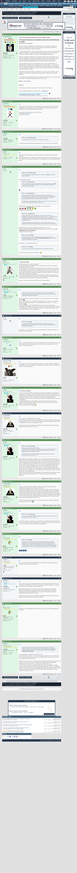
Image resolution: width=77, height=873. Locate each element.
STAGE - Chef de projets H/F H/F (18, 705)
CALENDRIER (49, 681)
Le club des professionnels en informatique (19, 12)
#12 (59, 413)
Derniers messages (5, 9)
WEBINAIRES (21, 5)
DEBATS (39, 681)
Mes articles (26, 94)
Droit (54, 1)
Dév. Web (44, 3)
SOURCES (42, 5)
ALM (30, 3)
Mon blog (21, 94)
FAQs (18, 681)
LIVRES (26, 5)
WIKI (51, 5)
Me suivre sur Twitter (35, 94)
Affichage (57, 31)
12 (56, 478)
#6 (59, 258)
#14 (59, 481)
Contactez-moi (44, 91)
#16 (59, 533)
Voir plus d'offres (49, 714)
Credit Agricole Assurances (20, 706)
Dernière (58, 17)
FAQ (20, 1)
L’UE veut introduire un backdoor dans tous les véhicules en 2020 (28, 21)
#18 (59, 578)
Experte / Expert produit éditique (18, 711)
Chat (29, 1)
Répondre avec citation (48, 98)
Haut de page (57, 740)
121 (13, 58)
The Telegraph (26, 81)
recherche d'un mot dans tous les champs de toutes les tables (17, 724)
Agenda (20, 9)
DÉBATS (47, 5)
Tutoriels (14, 1)
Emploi (43, 1)
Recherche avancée (72, 9)
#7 (59, 286)
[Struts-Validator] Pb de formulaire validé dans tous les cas (16, 718)
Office (64, 3)
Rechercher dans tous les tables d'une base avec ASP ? (16, 721)
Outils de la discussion (48, 31)
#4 (59, 149)
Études (48, 1)
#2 (59, 101)
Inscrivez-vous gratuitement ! (30, 7)
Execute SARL (27, 113)
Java (39, 3)
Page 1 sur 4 (44, 17)
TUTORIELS (11, 5)
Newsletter (35, 1)
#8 (59, 315)
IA (26, 3)
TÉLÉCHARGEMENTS (34, 5)
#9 (59, 337)
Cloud (23, 3)
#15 (59, 508)
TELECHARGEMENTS (27, 681)
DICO (55, 5)
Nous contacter (43, 740)
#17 (59, 557)
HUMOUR (59, 5)
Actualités (33, 12)
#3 (59, 131)
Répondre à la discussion (10, 18)
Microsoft (34, 3)
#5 (59, 166)
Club (58, 1)
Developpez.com (50, 740)
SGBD (60, 3)
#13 (59, 439)
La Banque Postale (17, 712)
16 (56, 128)
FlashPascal (38, 112)
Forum (6, 12)
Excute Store (26, 115)
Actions (11, 9)
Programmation (53, 3)
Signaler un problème (25, 18)
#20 (59, 641)
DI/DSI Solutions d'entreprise (14, 3)
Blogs (24, 1)
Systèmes (74, 3)
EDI (48, 3)
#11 (59, 387)
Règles (28, 9)
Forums (7, 1)
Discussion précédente (26, 689)
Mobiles (68, 3)
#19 (59, 603)
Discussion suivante (38, 689)
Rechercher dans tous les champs (15, 731)
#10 (59, 358)
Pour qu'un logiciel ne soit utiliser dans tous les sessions (16, 728)
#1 (59, 34)
